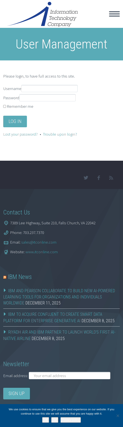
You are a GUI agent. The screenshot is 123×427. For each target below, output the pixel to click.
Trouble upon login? (60, 134)
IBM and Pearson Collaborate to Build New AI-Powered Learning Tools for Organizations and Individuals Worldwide (59, 297)
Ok (46, 419)
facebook (98, 177)
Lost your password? (20, 134)
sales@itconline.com (39, 242)
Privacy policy (70, 419)
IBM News (20, 276)
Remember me (20, 106)
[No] (117, 416)
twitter (86, 177)
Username (12, 88)
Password (11, 97)
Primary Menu (114, 14)
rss (111, 177)
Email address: (16, 375)
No (55, 419)
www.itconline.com (41, 251)
